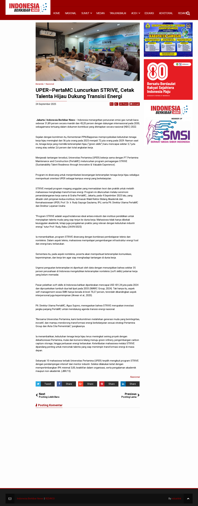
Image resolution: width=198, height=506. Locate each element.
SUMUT (85, 13)
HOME (56, 13)
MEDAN (100, 13)
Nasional (135, 376)
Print (124, 103)
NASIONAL (70, 13)
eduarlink (176, 498)
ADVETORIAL (166, 13)
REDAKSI (182, 13)
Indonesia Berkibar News (30, 498)
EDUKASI (149, 13)
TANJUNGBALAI (118, 13)
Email (134, 103)
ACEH (134, 13)
